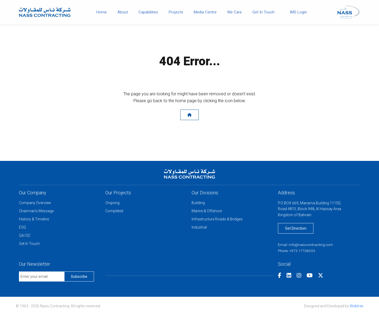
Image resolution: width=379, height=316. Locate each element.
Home (101, 12)
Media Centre (205, 12)
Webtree (356, 307)
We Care (234, 12)
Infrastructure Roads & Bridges (217, 220)
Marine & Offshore (207, 211)
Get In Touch (263, 12)
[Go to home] (45, 11)
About (122, 12)
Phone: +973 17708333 (297, 251)
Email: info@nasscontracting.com (306, 246)
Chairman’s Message (36, 211)
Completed (114, 211)
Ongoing (112, 203)
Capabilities (148, 12)
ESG (22, 228)
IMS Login (298, 12)
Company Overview (35, 203)
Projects (176, 12)
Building (198, 203)
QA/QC (25, 236)
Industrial (199, 228)
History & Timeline (34, 220)
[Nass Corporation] (348, 11)
